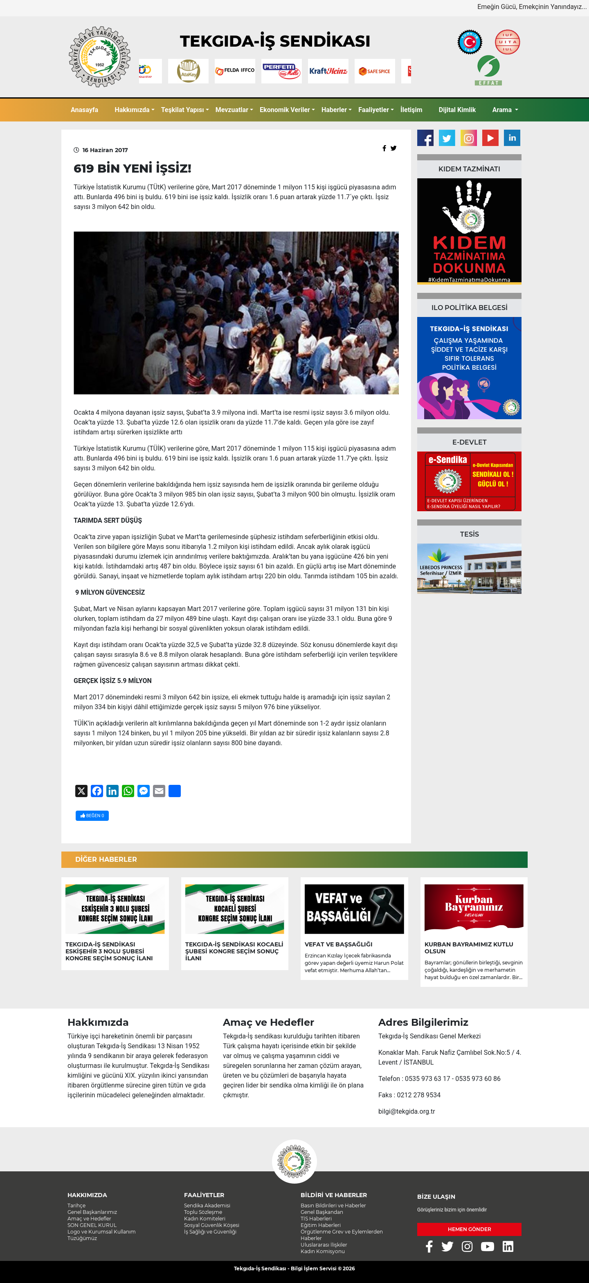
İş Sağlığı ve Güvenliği (210, 1232)
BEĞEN (92, 815)
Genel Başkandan (322, 1212)
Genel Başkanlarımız (92, 1212)
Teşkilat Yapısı (182, 110)
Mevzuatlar (232, 110)
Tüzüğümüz (82, 1238)
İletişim (411, 110)
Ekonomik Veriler (285, 110)
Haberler (334, 110)
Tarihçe (76, 1205)
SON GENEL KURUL (92, 1225)
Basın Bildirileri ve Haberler (333, 1205)
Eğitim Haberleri (321, 1225)
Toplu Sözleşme (203, 1212)
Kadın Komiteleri (204, 1219)
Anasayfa (84, 110)
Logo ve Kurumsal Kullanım (101, 1232)
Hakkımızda (132, 110)
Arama (502, 110)
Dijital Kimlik (457, 110)
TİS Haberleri (316, 1219)
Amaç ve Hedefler (89, 1219)
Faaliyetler (373, 110)
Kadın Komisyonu (323, 1251)
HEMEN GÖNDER (469, 1229)
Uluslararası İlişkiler (324, 1245)
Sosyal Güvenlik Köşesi (211, 1225)
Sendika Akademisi (207, 1205)
